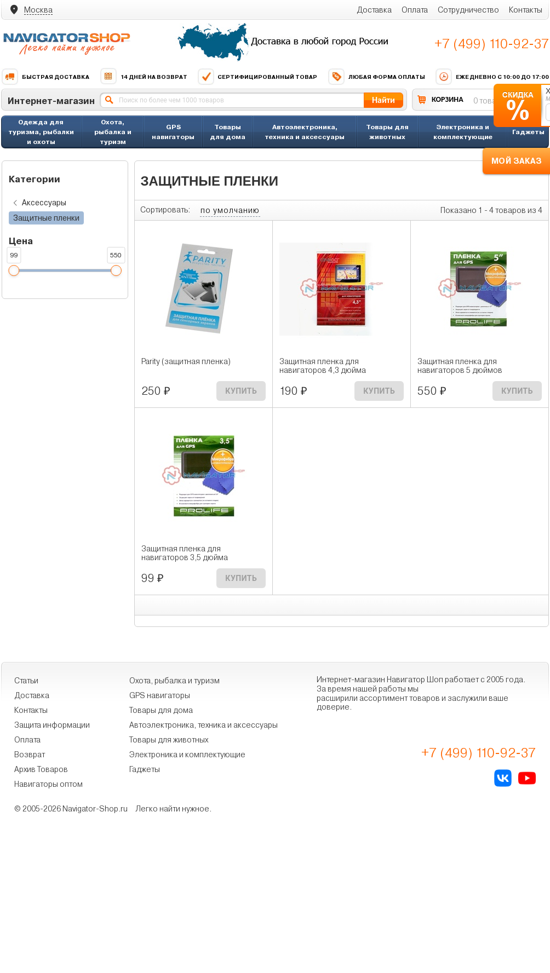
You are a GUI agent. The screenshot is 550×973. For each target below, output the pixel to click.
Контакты (525, 9)
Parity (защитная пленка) (186, 362)
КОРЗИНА (447, 99)
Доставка (374, 9)
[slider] (13, 270)
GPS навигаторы (173, 132)
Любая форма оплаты (376, 76)
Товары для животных (387, 132)
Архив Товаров (41, 769)
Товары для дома (227, 132)
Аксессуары (37, 203)
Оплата (415, 9)
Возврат (29, 754)
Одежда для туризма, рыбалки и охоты (41, 132)
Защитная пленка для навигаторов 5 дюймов (459, 366)
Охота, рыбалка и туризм (112, 132)
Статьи (26, 680)
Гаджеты (528, 132)
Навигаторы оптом (48, 784)
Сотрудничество (468, 9)
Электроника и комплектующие (462, 132)
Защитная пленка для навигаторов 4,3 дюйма (322, 366)
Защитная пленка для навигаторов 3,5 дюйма (184, 553)
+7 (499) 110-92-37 (491, 43)
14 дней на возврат (143, 76)
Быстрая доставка (45, 76)
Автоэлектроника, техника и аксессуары (305, 132)
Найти (383, 100)
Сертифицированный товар (257, 76)
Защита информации (52, 725)
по (230, 210)
